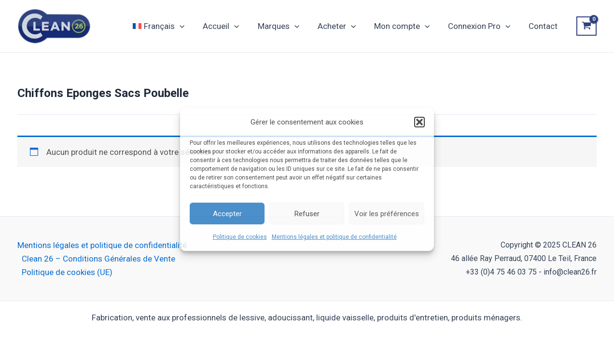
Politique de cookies (240, 237)
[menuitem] (171, 26)
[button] (419, 122)
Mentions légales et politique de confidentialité (334, 237)
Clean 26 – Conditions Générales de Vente (98, 258)
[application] (192, 26)
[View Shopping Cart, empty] (586, 26)
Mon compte (406, 26)
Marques (287, 26)
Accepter (227, 213)
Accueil (231, 26)
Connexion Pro (482, 26)
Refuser (307, 213)
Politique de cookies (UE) (67, 272)
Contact (544, 26)
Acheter (343, 26)
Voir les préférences (386, 213)
